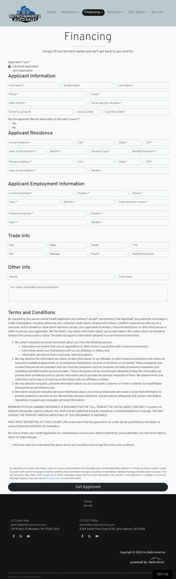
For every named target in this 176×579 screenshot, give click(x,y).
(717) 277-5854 (88, 521)
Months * (55, 151)
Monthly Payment (143, 254)
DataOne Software (63, 573)
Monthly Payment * (144, 151)
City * (81, 142)
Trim (135, 245)
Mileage (54, 254)
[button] (70, 12)
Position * (83, 193)
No (14, 128)
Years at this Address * (22, 151)
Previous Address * (20, 162)
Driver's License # (20, 112)
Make (53, 245)
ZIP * (149, 142)
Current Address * (20, 142)
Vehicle (13, 277)
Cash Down (125, 277)
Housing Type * (100, 151)
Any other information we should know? (35, 287)
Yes (14, 123)
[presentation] (34, 456)
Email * (95, 94)
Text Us (162, 574)
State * (123, 142)
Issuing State (85, 112)
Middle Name (72, 85)
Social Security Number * (106, 103)
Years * (13, 202)
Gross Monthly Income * (133, 202)
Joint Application (22, 71)
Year (11, 245)
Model (95, 245)
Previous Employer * (21, 213)
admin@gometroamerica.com (28, 525)
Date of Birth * (17, 103)
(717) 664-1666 (20, 521)
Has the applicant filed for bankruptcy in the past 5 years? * (44, 119)
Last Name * (126, 85)
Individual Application (25, 66)
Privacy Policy (53, 478)
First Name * (16, 85)
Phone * (14, 94)
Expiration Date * (115, 112)
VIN (11, 254)
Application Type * (19, 62)
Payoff (95, 254)
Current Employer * (20, 193)
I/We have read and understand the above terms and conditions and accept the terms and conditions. (73, 445)
